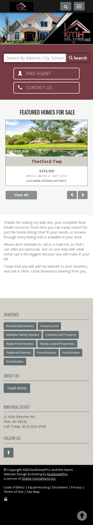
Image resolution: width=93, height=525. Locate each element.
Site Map (33, 491)
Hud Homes (71, 352)
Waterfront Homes (20, 343)
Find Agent (34, 73)
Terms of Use (13, 491)
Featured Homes (18, 352)
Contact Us (35, 87)
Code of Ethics (14, 487)
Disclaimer (60, 487)
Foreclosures (46, 352)
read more (16, 388)
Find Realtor (15, 361)
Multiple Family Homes (22, 334)
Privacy (76, 487)
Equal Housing (38, 487)
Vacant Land (49, 326)
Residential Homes (20, 326)
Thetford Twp (46, 161)
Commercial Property (60, 334)
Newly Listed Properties (57, 343)
